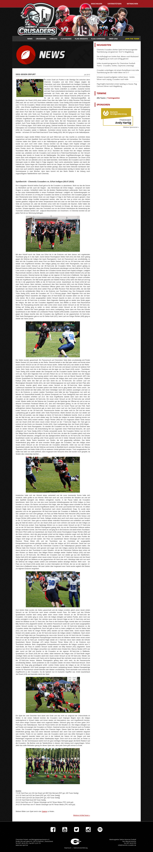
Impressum (67, 848)
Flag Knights (81, 38)
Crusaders (41, 38)
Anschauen (96, 3)
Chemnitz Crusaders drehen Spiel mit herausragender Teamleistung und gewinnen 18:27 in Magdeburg (117, 50)
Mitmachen (132, 3)
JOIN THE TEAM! (132, 38)
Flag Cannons (98, 38)
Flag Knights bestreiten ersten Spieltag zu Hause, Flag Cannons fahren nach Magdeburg (117, 85)
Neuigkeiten (104, 45)
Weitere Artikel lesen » (81, 815)
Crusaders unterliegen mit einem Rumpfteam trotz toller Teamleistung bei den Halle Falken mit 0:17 (118, 71)
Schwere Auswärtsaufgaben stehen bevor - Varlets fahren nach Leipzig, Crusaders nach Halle (116, 78)
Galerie (44, 811)
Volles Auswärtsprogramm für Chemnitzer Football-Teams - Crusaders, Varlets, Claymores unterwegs (116, 64)
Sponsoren (103, 104)
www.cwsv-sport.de (22, 845)
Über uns (113, 38)
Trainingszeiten (113, 98)
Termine (101, 93)
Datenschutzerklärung (80, 848)
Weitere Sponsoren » (131, 127)
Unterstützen (115, 3)
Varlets (53, 38)
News (29, 38)
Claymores (66, 38)
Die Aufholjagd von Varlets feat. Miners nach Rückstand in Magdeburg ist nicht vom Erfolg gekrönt (117, 57)
